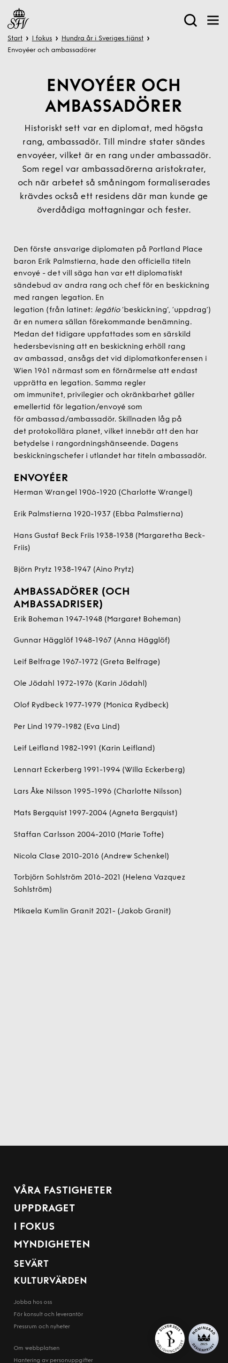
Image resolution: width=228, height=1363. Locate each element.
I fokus (42, 38)
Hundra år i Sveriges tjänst (102, 38)
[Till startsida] (18, 20)
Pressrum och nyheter (42, 1327)
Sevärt (31, 1264)
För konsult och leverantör (48, 1314)
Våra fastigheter (63, 1191)
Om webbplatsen (37, 1348)
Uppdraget (44, 1208)
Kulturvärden (50, 1281)
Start (15, 38)
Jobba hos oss (33, 1302)
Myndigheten (52, 1245)
